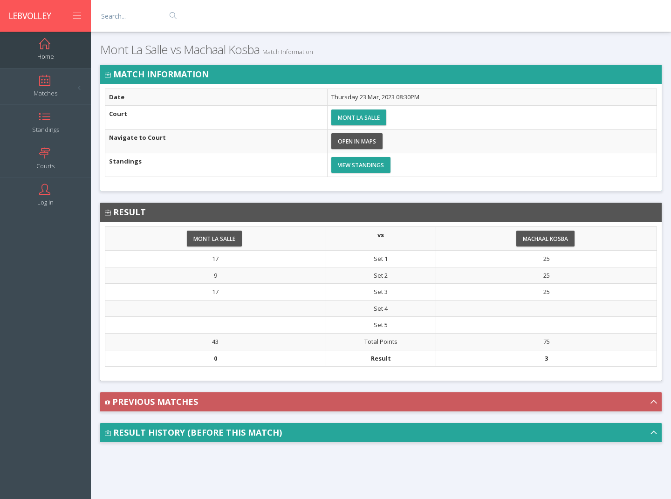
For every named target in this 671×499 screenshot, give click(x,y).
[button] (381, 401)
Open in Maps (357, 141)
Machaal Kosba (545, 239)
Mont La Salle (359, 118)
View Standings (361, 165)
